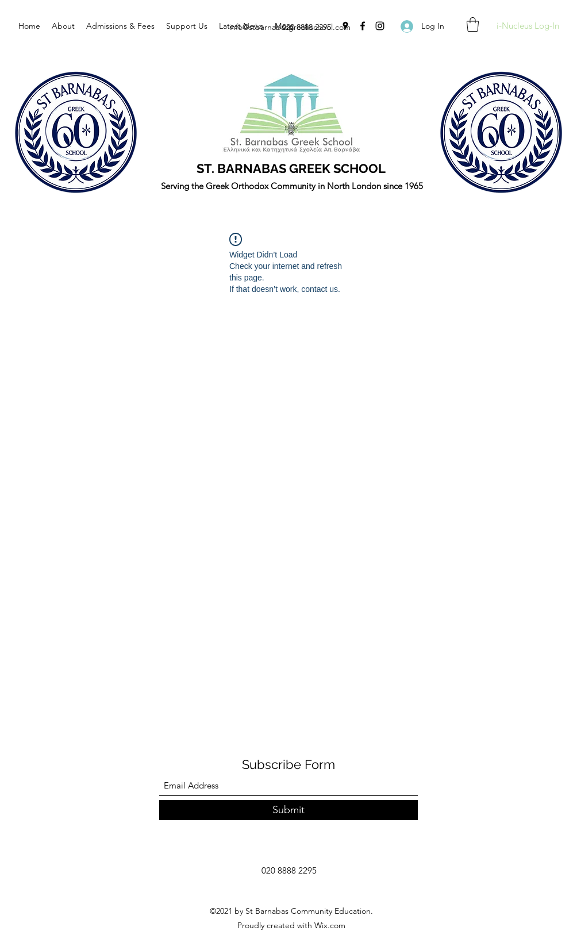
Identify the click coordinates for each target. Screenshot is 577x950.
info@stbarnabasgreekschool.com (290, 27)
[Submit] (288, 810)
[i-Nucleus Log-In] (527, 26)
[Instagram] (380, 26)
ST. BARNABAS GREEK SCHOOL (291, 168)
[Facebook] (362, 26)
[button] (473, 24)
